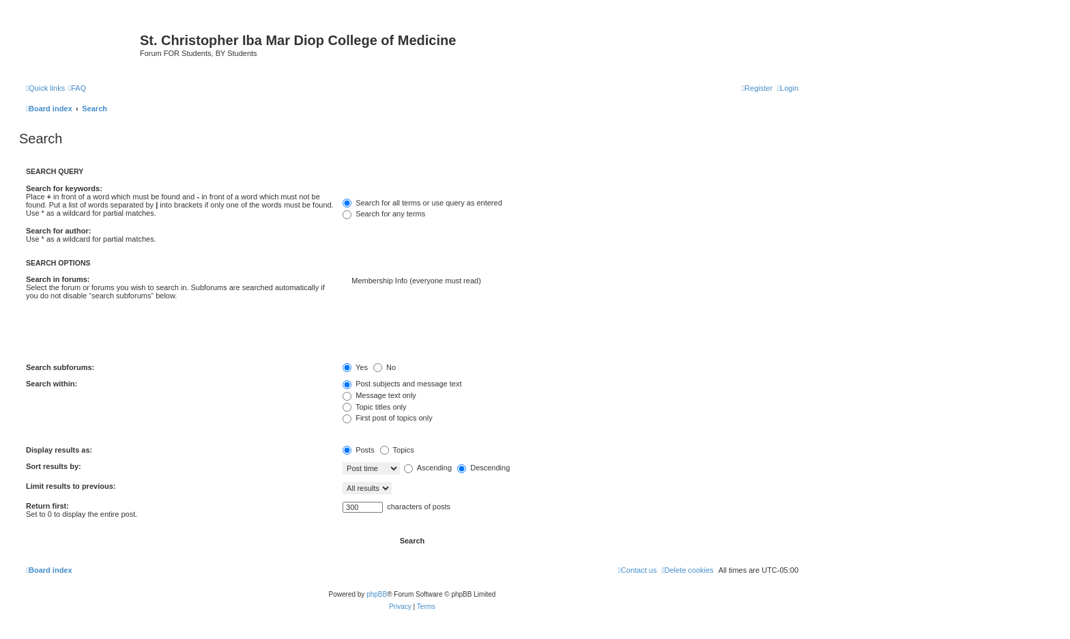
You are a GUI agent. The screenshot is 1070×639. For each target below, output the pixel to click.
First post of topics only (388, 418)
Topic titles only (374, 407)
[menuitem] (77, 88)
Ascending (428, 468)
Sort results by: (53, 466)
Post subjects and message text (402, 384)
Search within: (51, 384)
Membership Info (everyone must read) (570, 281)
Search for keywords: (64, 188)
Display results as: (59, 450)
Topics (397, 450)
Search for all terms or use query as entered (422, 203)
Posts (359, 450)
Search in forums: (58, 279)
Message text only (379, 395)
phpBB (376, 594)
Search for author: (58, 231)
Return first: (47, 506)
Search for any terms (384, 214)
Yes (355, 367)
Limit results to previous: (70, 486)
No (384, 367)
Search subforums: (60, 367)
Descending (483, 468)
